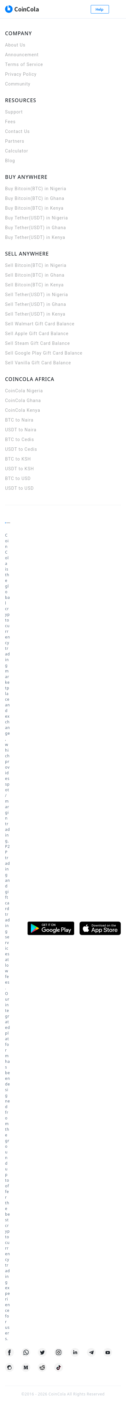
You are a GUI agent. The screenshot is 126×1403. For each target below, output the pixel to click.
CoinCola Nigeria (24, 390)
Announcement (22, 54)
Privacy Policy (21, 74)
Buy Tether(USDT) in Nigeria (36, 217)
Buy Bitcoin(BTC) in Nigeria (35, 188)
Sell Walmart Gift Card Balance (40, 323)
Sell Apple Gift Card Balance (37, 333)
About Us (15, 44)
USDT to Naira (21, 429)
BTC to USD (18, 478)
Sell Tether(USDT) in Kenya (35, 314)
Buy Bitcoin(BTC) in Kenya (34, 208)
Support (14, 111)
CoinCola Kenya (22, 410)
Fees (10, 121)
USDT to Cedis (21, 449)
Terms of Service (24, 64)
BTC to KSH (18, 458)
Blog (10, 160)
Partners (14, 141)
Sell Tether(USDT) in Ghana (35, 304)
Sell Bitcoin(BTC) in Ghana (35, 275)
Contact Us (17, 131)
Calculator (16, 150)
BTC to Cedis (19, 439)
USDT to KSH (19, 468)
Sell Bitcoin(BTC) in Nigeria (35, 265)
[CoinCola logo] (22, 9)
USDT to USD (19, 488)
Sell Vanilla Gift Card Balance (38, 362)
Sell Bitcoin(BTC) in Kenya (34, 284)
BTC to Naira (19, 420)
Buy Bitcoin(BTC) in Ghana (34, 198)
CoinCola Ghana (23, 400)
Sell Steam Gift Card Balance (37, 343)
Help (99, 9)
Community (18, 83)
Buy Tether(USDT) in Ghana (35, 227)
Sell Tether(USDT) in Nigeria (36, 294)
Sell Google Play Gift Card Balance (44, 353)
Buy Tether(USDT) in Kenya (35, 237)
